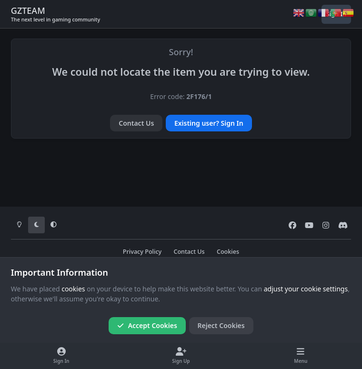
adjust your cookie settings (306, 288)
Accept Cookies (147, 325)
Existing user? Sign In (208, 123)
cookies (73, 288)
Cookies (228, 252)
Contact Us (136, 123)
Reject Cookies (221, 325)
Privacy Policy (142, 252)
